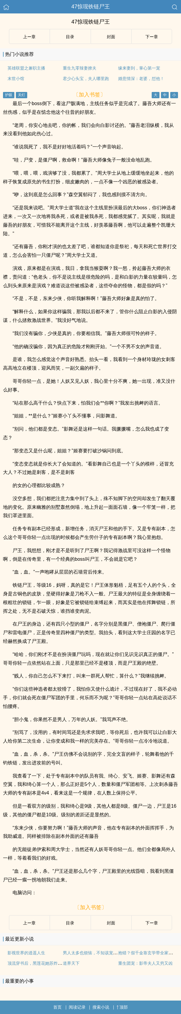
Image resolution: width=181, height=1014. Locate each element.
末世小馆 (15, 78)
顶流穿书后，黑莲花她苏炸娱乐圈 (38, 963)
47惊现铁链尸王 (90, 7)
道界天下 (71, 963)
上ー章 (29, 36)
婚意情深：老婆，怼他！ (141, 78)
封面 (111, 36)
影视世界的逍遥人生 (26, 952)
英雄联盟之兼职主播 (26, 68)
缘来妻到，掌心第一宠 (139, 68)
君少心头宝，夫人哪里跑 (86, 78)
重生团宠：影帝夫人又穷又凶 (145, 963)
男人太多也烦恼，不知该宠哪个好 (94, 952)
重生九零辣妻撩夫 (79, 68)
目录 (70, 36)
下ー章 (151, 36)
